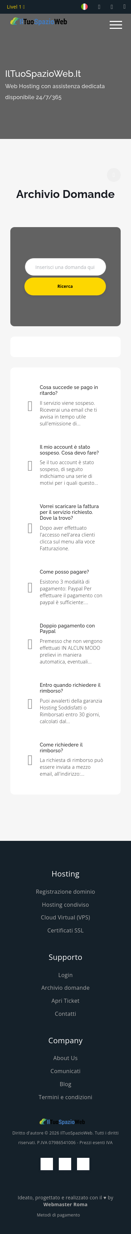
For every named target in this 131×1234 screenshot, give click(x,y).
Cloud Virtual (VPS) (65, 917)
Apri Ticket (66, 1000)
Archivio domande (65, 987)
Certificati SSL (65, 930)
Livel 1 (16, 6)
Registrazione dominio (65, 891)
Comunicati (65, 1071)
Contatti (65, 1014)
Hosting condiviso (65, 904)
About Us (65, 1058)
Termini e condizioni (65, 1097)
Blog (66, 1084)
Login (65, 975)
